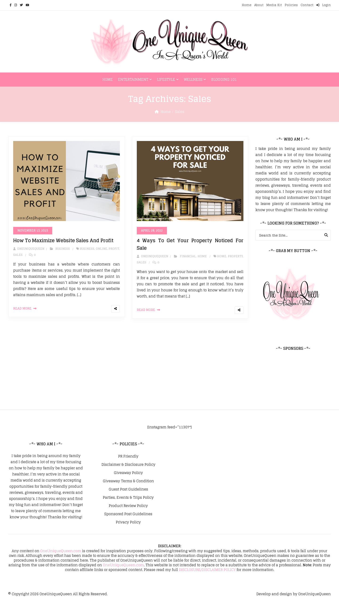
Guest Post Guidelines (128, 489)
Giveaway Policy (128, 473)
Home (246, 5)
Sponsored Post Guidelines (128, 514)
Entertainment (133, 79)
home (221, 256)
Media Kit (274, 5)
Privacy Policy (128, 522)
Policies (291, 5)
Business (62, 248)
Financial (188, 256)
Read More (22, 308)
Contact (307, 5)
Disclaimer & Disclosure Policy (128, 464)
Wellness (193, 79)
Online (101, 248)
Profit (114, 248)
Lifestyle (166, 79)
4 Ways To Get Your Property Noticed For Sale (190, 244)
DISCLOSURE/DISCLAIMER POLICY (207, 570)
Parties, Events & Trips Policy (128, 497)
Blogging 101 (224, 79)
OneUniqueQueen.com (60, 551)
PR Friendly (128, 456)
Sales (18, 254)
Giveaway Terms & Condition (128, 481)
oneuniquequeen (28, 248)
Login (323, 5)
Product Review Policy (128, 506)
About (258, 5)
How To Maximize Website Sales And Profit (63, 240)
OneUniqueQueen (56, 594)
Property (235, 256)
